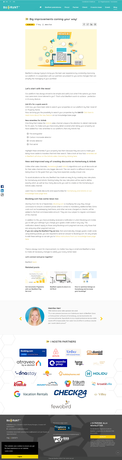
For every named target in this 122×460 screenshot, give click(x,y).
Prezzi (67, 7)
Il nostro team (96, 7)
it (10, 1)
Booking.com (58, 204)
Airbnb (48, 123)
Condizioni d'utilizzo (88, 1)
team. (35, 262)
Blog (115, 7)
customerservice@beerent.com (18, 429)
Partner (76, 7)
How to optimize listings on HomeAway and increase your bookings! (85, 289)
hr (14, 1)
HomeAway (52, 166)
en (7, 1)
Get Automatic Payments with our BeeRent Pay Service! (34, 289)
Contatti (14, 438)
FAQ (8, 438)
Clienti (84, 7)
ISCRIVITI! (103, 437)
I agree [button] (20, 456)
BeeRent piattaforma (53, 7)
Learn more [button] (9, 451)
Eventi (107, 7)
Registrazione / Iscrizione (107, 1)
